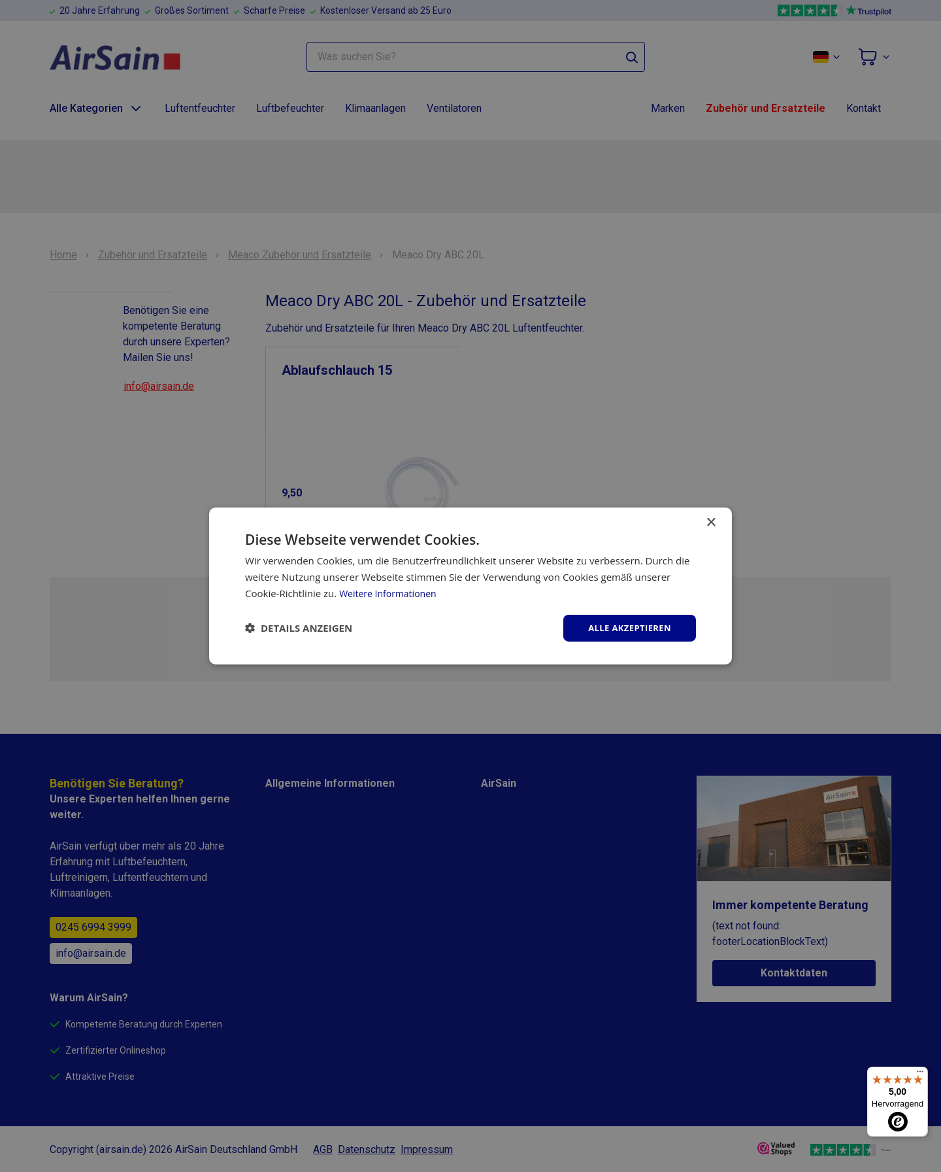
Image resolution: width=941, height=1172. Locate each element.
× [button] (711, 521)
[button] (298, 628)
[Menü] (920, 1074)
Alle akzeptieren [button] (626, 627)
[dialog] (470, 585)
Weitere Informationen (391, 591)
